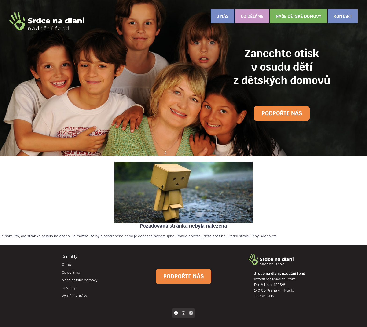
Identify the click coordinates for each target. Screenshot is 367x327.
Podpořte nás (281, 113)
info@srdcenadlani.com (274, 279)
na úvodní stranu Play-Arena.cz (248, 236)
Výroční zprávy (74, 295)
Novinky (68, 287)
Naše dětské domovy (298, 16)
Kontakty (69, 256)
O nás (222, 16)
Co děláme (252, 16)
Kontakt (343, 16)
